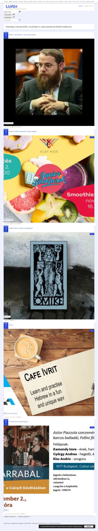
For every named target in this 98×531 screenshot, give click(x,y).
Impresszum (7, 523)
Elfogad (89, 526)
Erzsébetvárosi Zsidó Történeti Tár (14, 513)
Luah (47, 523)
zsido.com (52, 1)
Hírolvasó (6, 1)
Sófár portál (15, 1)
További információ (77, 526)
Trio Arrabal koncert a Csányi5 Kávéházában (18, 421)
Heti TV (78, 1)
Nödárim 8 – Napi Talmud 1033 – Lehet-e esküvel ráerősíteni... (22, 35)
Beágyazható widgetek (17, 523)
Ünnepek (70, 1)
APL (56, 1)
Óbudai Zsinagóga (10, 223)
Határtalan (88, 1)
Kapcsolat (35, 523)
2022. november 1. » (24, 517)
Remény (47, 1)
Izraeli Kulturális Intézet (11, 413)
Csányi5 (6, 510)
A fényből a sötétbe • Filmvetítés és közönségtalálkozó (21, 228)
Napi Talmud (60, 1)
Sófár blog (20, 1)
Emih (21, 223)
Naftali (92, 1)
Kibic (44, 1)
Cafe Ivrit (11, 325)
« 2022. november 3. (10, 517)
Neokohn (35, 1)
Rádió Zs (25, 1)
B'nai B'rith (83, 1)
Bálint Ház (7, 316)
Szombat (40, 1)
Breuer (74, 1)
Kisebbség (30, 1)
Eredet (65, 1)
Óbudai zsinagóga (9, 123)
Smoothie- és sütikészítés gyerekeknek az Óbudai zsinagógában (23, 131)
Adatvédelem (27, 523)
